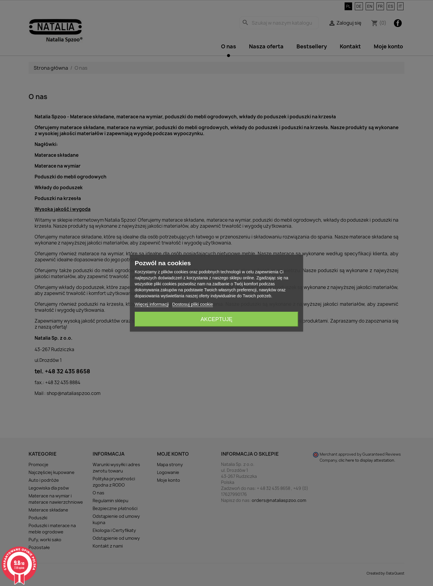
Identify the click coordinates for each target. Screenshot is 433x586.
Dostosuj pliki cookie (192, 304)
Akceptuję (216, 319)
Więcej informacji (152, 304)
